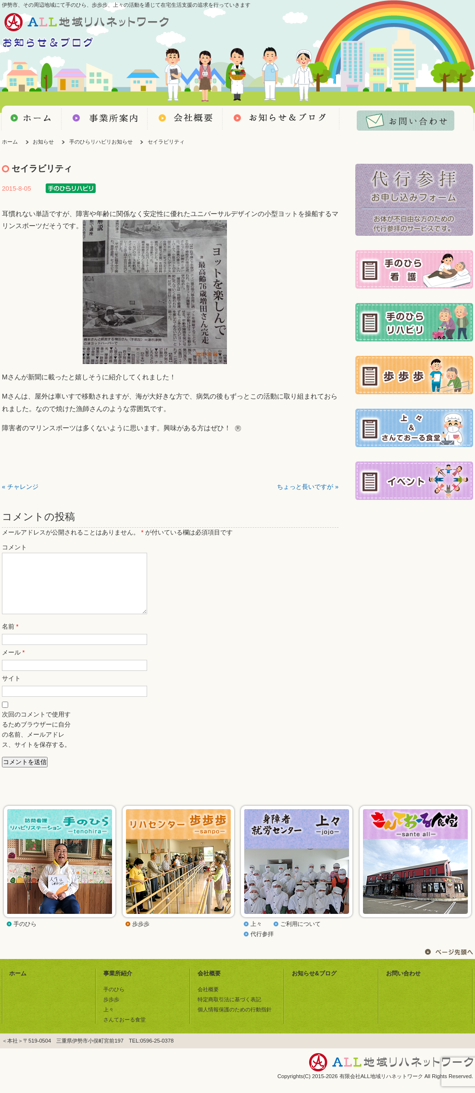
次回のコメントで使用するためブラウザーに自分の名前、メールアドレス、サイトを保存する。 (36, 741)
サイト (11, 690)
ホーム (10, 142)
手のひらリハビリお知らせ (101, 142)
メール (13, 664)
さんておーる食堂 (124, 1031)
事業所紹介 (117, 985)
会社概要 (209, 985)
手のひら (25, 935)
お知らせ (43, 142)
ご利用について (300, 935)
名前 (10, 638)
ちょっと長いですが (305, 487)
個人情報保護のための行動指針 (235, 1021)
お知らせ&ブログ (314, 985)
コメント (14, 547)
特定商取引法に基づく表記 (229, 1011)
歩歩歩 (141, 935)
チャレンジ (22, 487)
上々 (256, 935)
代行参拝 (262, 945)
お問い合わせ (403, 985)
